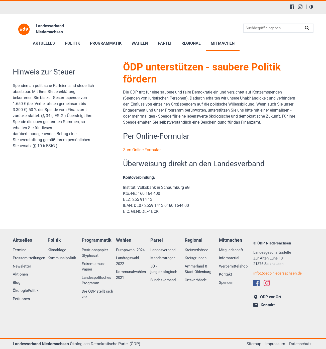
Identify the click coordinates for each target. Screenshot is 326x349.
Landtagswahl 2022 (127, 261)
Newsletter (22, 266)
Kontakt (225, 274)
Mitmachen (223, 43)
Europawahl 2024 (130, 250)
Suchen (307, 28)
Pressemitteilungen (29, 258)
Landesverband (162, 250)
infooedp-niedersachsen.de (277, 273)
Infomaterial (229, 258)
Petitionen (21, 299)
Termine (19, 250)
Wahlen (140, 43)
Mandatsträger (162, 258)
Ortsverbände (196, 280)
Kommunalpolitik (62, 258)
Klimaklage (57, 250)
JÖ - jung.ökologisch (163, 269)
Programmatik (106, 43)
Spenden (226, 282)
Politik (72, 43)
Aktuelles (44, 43)
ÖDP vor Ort (267, 297)
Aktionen (20, 274)
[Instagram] (300, 7)
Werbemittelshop (233, 266)
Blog (16, 282)
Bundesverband (163, 280)
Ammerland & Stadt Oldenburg (198, 269)
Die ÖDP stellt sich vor (97, 294)
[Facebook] (292, 7)
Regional (191, 43)
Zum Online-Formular (142, 149)
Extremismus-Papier (93, 266)
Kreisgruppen (195, 258)
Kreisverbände (196, 250)
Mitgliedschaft (231, 250)
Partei (164, 43)
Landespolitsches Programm (96, 280)
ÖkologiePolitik (26, 290)
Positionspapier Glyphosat (95, 253)
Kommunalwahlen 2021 (131, 275)
